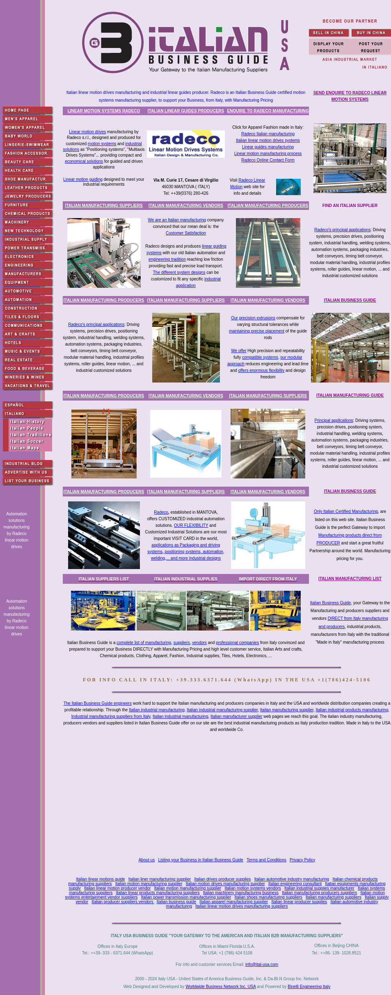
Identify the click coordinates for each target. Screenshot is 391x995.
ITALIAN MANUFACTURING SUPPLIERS (103, 205)
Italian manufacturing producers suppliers (319, 892)
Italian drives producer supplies (222, 879)
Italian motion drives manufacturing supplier (225, 883)
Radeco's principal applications (342, 230)
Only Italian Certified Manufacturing (346, 511)
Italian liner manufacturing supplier (159, 879)
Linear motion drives (87, 132)
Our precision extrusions (253, 318)
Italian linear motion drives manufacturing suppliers (241, 906)
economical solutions (84, 161)
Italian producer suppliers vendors (122, 901)
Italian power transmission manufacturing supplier (186, 897)
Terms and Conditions (266, 860)
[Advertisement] (229, 792)
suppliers (182, 642)
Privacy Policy (302, 860)
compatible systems (260, 357)
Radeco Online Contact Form (268, 160)
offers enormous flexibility (261, 370)
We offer (238, 350)
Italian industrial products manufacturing (352, 710)
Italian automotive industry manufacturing (291, 879)
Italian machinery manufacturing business (241, 892)
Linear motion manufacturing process (268, 153)
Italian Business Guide (330, 603)
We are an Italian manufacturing (177, 220)
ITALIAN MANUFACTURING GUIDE (350, 395)
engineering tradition (167, 259)
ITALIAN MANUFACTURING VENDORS (186, 205)
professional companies (237, 642)
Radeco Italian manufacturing (268, 134)
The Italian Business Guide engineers (98, 703)
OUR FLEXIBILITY (191, 525)
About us (147, 860)
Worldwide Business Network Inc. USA (220, 986)
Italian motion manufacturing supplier (148, 883)
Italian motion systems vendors (252, 888)
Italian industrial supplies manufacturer (319, 888)
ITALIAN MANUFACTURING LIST (350, 578)
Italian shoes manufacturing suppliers (268, 897)
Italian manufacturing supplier (286, 710)
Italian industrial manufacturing (157, 710)
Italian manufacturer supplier (236, 716)
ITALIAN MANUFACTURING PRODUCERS (268, 205)
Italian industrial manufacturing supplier (222, 710)
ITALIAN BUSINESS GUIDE (350, 300)
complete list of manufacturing (144, 642)
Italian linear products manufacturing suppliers (158, 892)
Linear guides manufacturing (268, 147)
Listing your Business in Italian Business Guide (200, 860)
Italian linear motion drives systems (268, 140)
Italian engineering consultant (295, 883)
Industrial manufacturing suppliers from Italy (111, 716)
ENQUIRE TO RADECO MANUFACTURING (268, 111)
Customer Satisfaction (186, 233)
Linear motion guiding (83, 179)
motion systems (102, 143)
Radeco (161, 512)
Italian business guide (176, 901)
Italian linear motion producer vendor (117, 888)
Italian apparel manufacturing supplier (233, 901)
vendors (199, 642)
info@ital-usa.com (261, 964)
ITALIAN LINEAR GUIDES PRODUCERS (186, 111)
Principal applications (334, 420)
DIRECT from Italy (344, 618)
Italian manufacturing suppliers (333, 897)
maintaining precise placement (256, 331)
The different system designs (179, 272)
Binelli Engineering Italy (309, 986)
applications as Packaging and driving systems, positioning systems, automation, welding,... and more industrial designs (185, 551)
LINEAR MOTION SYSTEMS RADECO (104, 111)
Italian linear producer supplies (299, 901)
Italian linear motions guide (100, 879)
